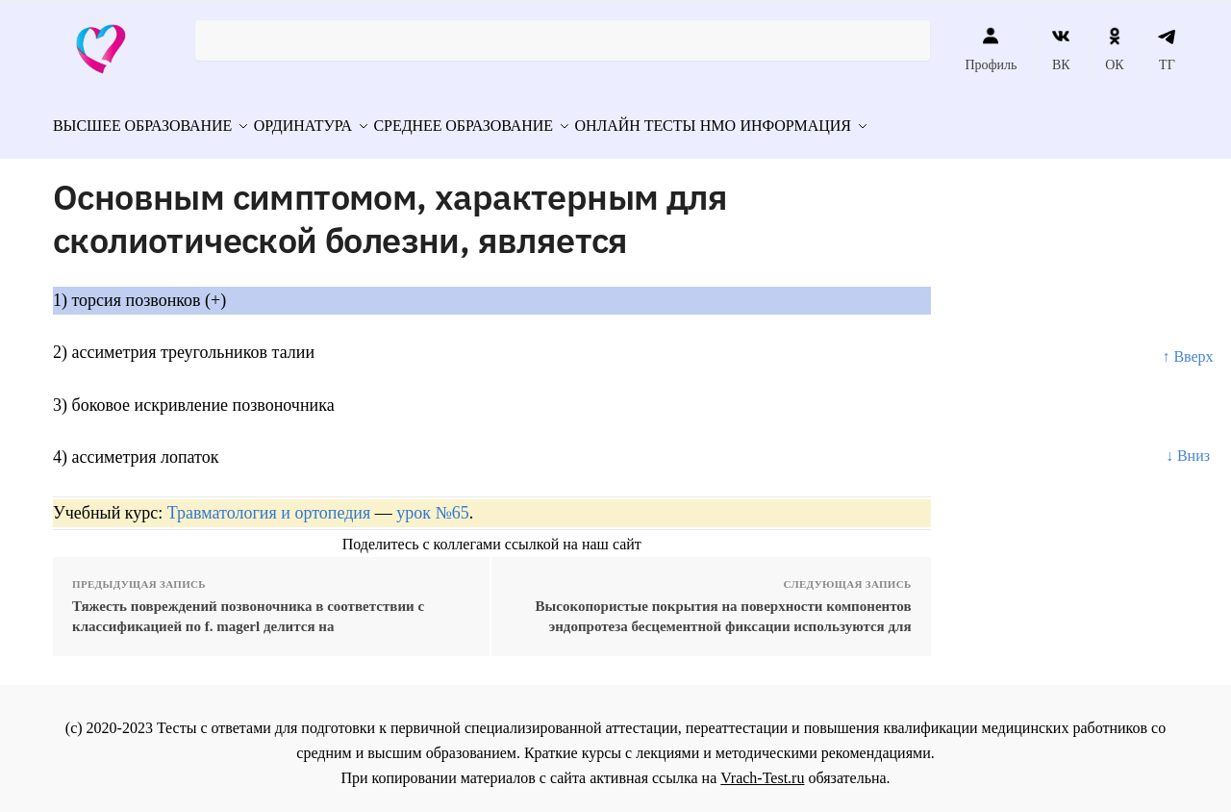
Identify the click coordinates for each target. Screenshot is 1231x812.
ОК (1114, 49)
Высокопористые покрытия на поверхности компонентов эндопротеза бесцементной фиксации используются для (724, 606)
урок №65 (432, 504)
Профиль (991, 49)
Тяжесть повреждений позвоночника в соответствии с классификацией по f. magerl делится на (248, 606)
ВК (1061, 49)
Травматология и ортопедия (268, 504)
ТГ (1167, 49)
